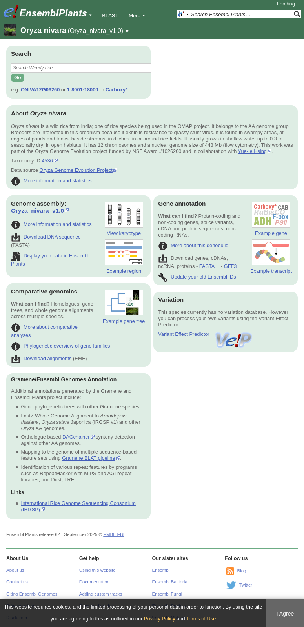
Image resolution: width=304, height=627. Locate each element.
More (137, 15)
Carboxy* (116, 90)
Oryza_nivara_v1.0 (37, 210)
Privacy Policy (159, 619)
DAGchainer (76, 437)
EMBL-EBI (113, 534)
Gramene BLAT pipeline (88, 458)
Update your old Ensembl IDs (197, 277)
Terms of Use (201, 619)
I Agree (285, 614)
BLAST (110, 15)
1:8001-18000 (82, 90)
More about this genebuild (193, 245)
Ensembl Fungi (167, 594)
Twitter (245, 585)
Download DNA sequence (46, 237)
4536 (47, 161)
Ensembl (161, 570)
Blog (241, 571)
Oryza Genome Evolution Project (76, 170)
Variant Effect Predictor (205, 334)
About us (15, 570)
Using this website (97, 570)
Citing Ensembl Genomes (32, 594)
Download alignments (41, 358)
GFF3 (230, 266)
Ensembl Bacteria (169, 582)
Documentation (94, 582)
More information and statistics (51, 181)
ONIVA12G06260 (40, 90)
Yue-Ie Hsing (252, 151)
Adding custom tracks (100, 594)
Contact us (17, 582)
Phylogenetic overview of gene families (60, 346)
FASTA (207, 266)
